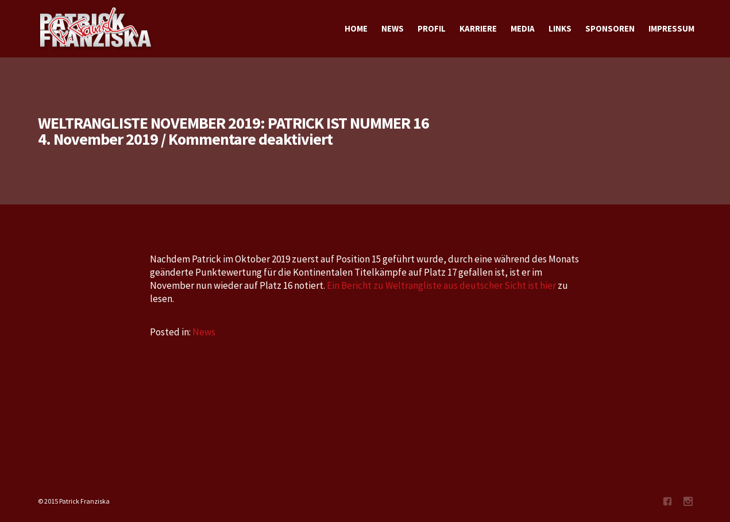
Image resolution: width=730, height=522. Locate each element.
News (203, 332)
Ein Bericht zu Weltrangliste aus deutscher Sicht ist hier (441, 285)
